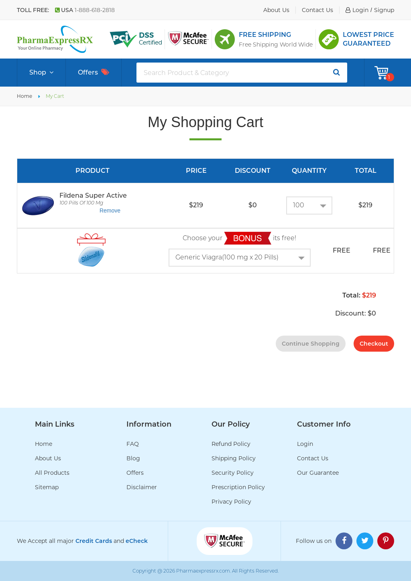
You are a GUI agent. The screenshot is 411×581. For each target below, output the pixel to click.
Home (24, 96)
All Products (52, 472)
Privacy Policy (231, 501)
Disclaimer (141, 487)
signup (384, 10)
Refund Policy (231, 443)
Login (305, 443)
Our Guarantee (318, 472)
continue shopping (311, 343)
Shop (41, 73)
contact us (317, 10)
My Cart (55, 96)
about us (276, 10)
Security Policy (233, 472)
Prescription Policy (238, 487)
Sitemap (47, 487)
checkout (374, 343)
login (360, 10)
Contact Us (312, 458)
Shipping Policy (234, 458)
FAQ (132, 443)
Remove (110, 210)
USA (85, 10)
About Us (48, 458)
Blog (133, 458)
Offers (93, 72)
